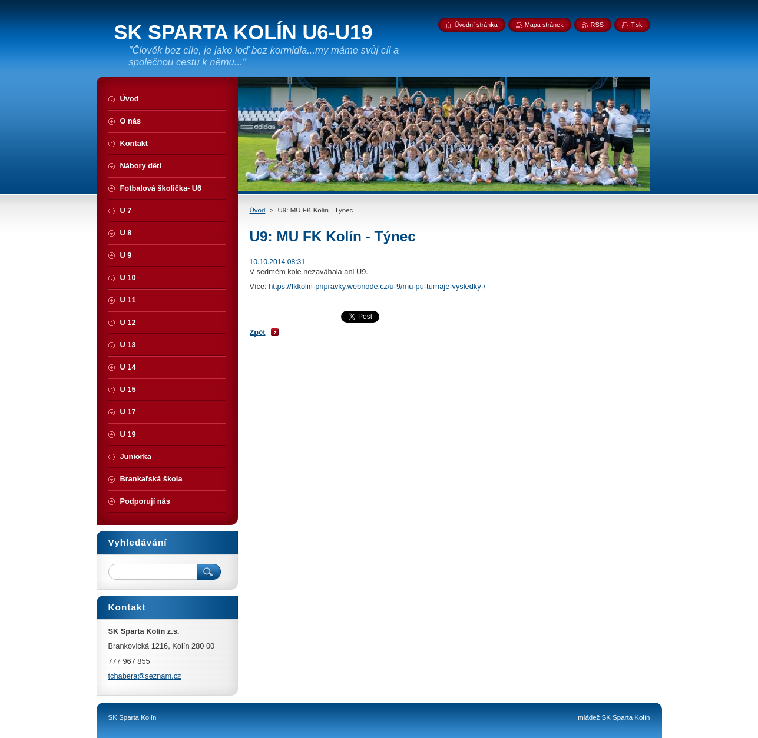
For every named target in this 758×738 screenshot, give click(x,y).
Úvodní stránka (476, 24)
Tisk (637, 24)
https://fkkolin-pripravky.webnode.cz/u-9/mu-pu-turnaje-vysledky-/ (377, 286)
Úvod (258, 210)
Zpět (258, 332)
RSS (597, 24)
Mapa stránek (544, 24)
